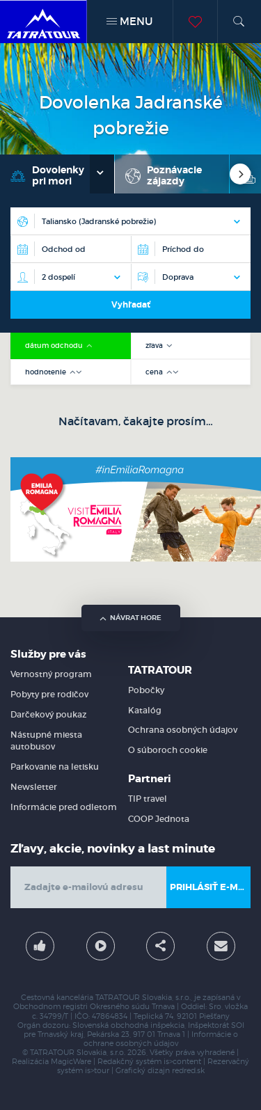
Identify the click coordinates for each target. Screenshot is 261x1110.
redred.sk (188, 1070)
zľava (155, 345)
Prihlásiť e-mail (210, 887)
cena (155, 371)
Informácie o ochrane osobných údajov (161, 1039)
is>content (182, 1061)
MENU (129, 21)
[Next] (240, 174)
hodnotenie (46, 371)
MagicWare (71, 1061)
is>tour (97, 1070)
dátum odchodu (55, 345)
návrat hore (130, 617)
